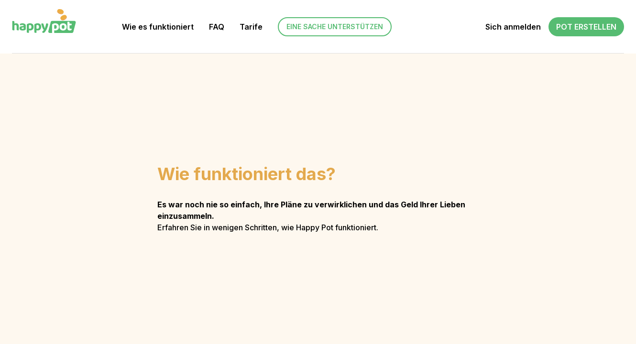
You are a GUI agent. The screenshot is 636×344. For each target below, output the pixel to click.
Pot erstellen (586, 27)
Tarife (251, 27)
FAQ (216, 27)
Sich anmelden (513, 27)
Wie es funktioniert (158, 27)
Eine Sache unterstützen (334, 26)
